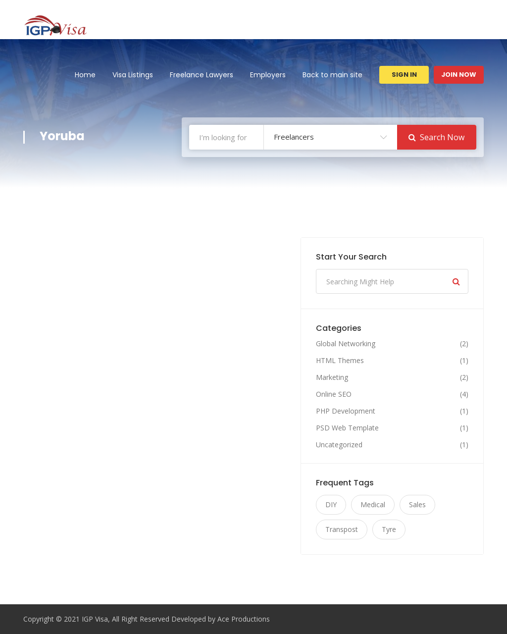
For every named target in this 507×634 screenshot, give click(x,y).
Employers (268, 75)
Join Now (458, 74)
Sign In (404, 74)
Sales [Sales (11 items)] (417, 504)
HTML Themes (340, 360)
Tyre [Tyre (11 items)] (389, 529)
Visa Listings (132, 75)
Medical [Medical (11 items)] (372, 504)
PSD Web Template (347, 427)
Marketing (332, 377)
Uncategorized (339, 444)
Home (85, 75)
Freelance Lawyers (201, 75)
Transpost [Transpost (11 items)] (341, 529)
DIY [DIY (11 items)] (331, 504)
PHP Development (345, 411)
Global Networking (345, 343)
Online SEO (334, 394)
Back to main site (332, 75)
